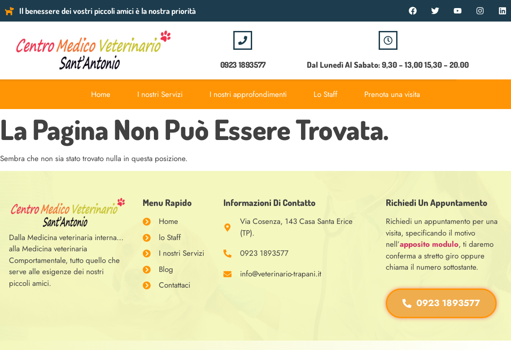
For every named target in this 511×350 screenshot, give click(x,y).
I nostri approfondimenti (248, 94)
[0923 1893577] (242, 40)
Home (100, 94)
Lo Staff (325, 94)
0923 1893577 (243, 65)
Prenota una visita (392, 94)
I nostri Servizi (160, 94)
